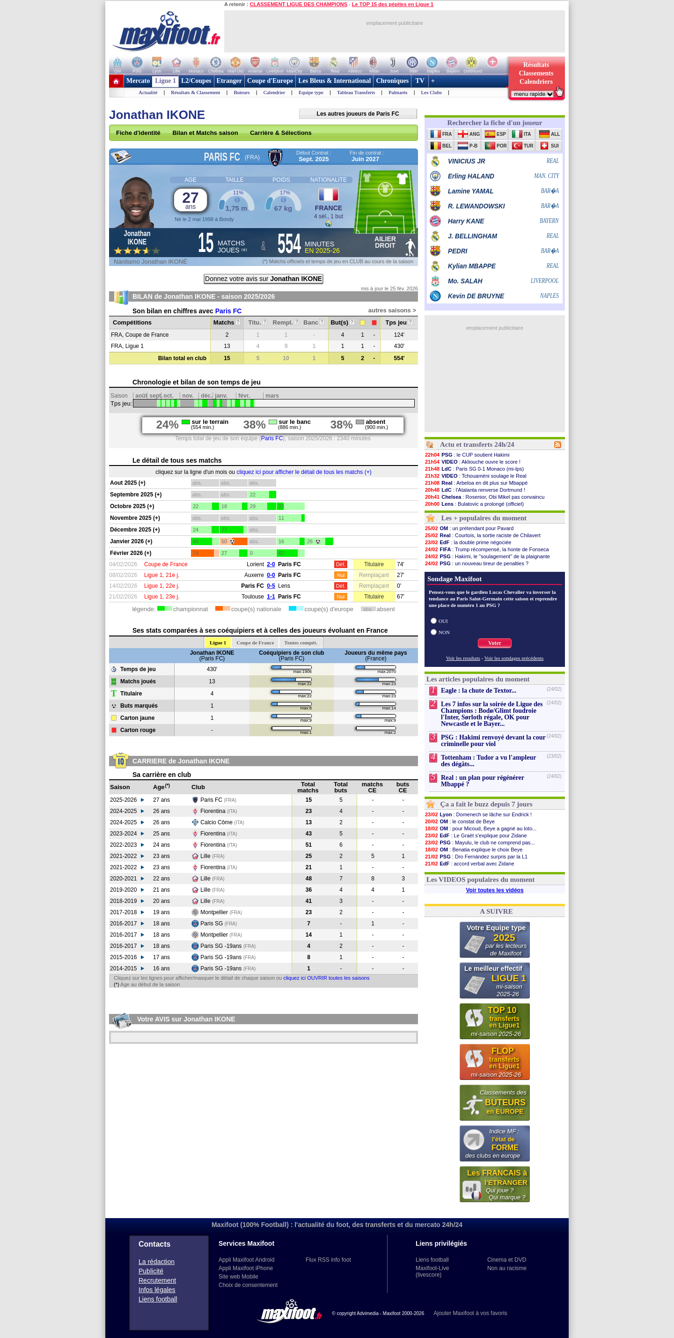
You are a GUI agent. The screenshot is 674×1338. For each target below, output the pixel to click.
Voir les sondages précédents (514, 658)
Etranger (229, 80)
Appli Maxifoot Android (246, 1260)
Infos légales (157, 1290)
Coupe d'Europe (270, 80)
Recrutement (157, 1280)
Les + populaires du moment (484, 518)
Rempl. (286, 322)
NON (444, 632)
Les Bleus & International (334, 80)
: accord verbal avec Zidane (469, 863)
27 (190, 199)
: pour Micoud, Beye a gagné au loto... (480, 828)
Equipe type (311, 92)
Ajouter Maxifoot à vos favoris (470, 1313)
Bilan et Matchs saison (205, 132)
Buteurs (241, 92)
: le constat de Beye (460, 821)
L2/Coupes (196, 80)
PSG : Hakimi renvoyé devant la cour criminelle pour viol (493, 740)
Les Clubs (431, 92)
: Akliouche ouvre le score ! (472, 462)
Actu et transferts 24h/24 (477, 444)
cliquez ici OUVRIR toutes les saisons (326, 978)
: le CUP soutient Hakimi (467, 455)
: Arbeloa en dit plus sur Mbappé (476, 483)
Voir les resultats (463, 658)
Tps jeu (399, 322)
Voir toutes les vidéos (494, 890)
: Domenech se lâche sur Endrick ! (478, 814)
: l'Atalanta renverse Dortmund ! (475, 490)
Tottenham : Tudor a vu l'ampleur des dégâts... (488, 761)
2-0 (271, 564)
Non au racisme (507, 1268)
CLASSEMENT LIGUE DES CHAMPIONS (298, 4)
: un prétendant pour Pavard (469, 528)
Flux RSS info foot (328, 1260)
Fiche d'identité (138, 132)
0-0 (271, 575)
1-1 (271, 596)
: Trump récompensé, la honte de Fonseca (487, 549)
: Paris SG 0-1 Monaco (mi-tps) (474, 469)
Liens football (158, 1299)
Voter (494, 643)
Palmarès (397, 92)
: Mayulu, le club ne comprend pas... (480, 842)
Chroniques (392, 80)
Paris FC (228, 311)
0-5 (271, 586)
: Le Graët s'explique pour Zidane (476, 835)
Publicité (151, 1271)
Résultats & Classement (195, 92)
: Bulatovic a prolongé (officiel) (474, 504)
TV (420, 80)
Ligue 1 (165, 80)
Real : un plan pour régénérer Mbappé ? (482, 781)
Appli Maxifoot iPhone (246, 1268)
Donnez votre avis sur (263, 278)
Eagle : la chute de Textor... (478, 690)
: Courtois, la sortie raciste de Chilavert (483, 535)
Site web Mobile (238, 1276)
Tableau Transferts (356, 92)
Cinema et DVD (506, 1260)
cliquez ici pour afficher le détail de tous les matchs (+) (303, 472)
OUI (443, 621)
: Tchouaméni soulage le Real (476, 476)
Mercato (138, 80)
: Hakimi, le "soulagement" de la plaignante (487, 556)
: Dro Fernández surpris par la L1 (476, 856)
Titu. (258, 322)
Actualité (148, 92)
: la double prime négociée (468, 542)
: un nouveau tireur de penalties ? (476, 563)
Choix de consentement (248, 1285)
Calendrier (274, 92)
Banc (313, 322)
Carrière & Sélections (281, 132)
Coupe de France (255, 642)
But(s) (342, 322)
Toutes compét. (300, 642)
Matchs (227, 322)
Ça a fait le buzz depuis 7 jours (486, 804)
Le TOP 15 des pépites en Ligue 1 (392, 4)
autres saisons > (392, 310)
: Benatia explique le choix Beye (473, 849)
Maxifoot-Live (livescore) (432, 1271)
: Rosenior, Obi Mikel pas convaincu (484, 497)
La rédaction (157, 1261)
